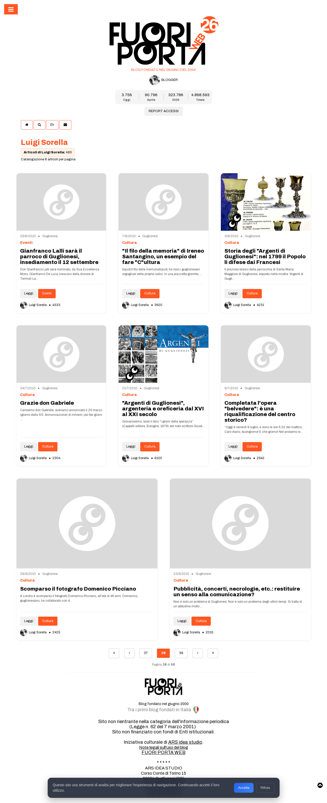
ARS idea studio (185, 742)
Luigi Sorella (33, 305)
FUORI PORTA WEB (163, 752)
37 (146, 653)
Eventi (47, 293)
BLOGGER (163, 80)
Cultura (149, 293)
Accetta (243, 788)
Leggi (28, 293)
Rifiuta (265, 788)
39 (181, 653)
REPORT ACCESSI (164, 111)
